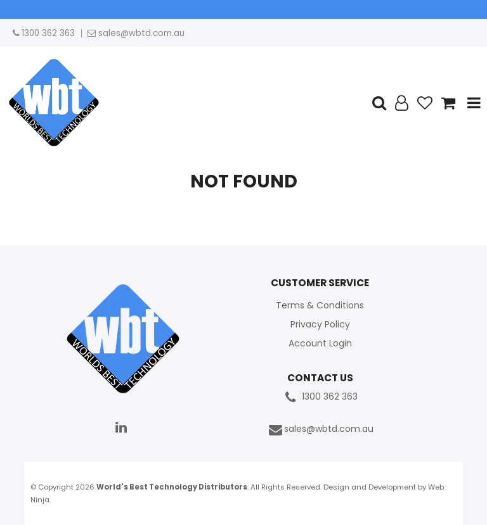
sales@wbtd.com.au (320, 429)
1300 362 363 (320, 397)
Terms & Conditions (320, 305)
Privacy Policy (320, 324)
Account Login (320, 343)
